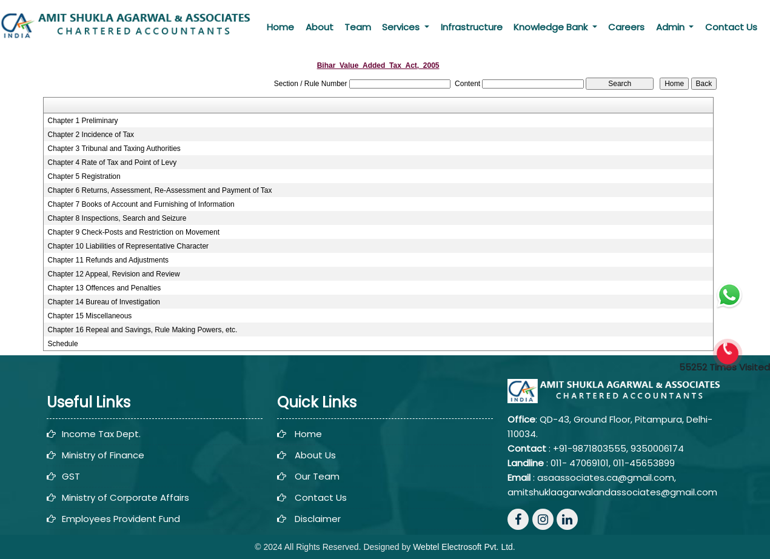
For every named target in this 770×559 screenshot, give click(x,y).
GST (71, 476)
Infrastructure (472, 27)
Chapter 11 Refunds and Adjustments (108, 260)
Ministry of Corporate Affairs (125, 497)
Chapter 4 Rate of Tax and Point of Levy (112, 162)
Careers (626, 27)
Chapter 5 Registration (84, 176)
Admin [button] (671, 27)
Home (280, 27)
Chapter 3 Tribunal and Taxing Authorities (114, 148)
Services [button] (402, 27)
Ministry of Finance (103, 455)
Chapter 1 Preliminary (83, 120)
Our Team (317, 476)
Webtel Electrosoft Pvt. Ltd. (464, 547)
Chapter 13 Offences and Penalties (104, 288)
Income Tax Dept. (101, 433)
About (319, 27)
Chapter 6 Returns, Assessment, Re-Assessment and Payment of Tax (160, 190)
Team (357, 27)
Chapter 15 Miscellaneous (90, 316)
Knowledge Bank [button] (552, 27)
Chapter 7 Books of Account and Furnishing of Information (141, 204)
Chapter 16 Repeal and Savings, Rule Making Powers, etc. (143, 330)
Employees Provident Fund (121, 518)
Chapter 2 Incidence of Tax (91, 134)
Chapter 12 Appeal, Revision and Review (114, 274)
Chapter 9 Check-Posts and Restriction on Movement (133, 232)
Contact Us (731, 27)
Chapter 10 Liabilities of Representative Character (128, 246)
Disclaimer (318, 518)
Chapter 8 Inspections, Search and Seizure (117, 218)
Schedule (63, 344)
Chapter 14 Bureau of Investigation (104, 302)
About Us (315, 455)
